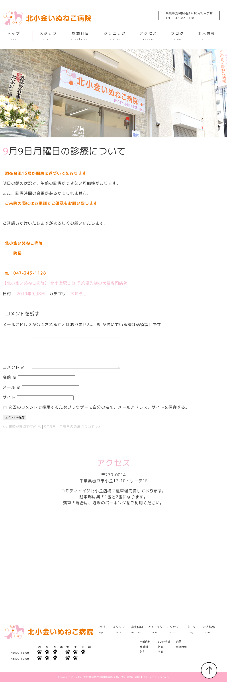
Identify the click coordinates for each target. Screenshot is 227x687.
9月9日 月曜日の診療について (72, 432)
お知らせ (78, 294)
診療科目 (80, 35)
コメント (14, 372)
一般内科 (145, 647)
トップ (13, 35)
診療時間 (181, 652)
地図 (178, 647)
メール (12, 392)
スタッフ (48, 35)
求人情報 (206, 36)
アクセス (148, 35)
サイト (9, 402)
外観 (160, 652)
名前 (10, 382)
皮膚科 (144, 652)
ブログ (177, 35)
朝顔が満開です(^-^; (22, 432)
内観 (160, 657)
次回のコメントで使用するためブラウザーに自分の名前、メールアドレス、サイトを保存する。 (99, 412)
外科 (142, 657)
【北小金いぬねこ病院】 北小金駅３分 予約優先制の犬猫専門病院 (65, 283)
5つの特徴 (164, 647)
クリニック (115, 35)
